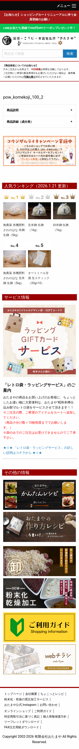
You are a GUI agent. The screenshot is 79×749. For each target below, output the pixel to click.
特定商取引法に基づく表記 (22, 716)
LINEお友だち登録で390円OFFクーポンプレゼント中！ (39, 28)
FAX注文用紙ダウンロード (21, 727)
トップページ (13, 694)
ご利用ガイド (43, 711)
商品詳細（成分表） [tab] (20, 121)
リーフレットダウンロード (22, 722)
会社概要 (31, 694)
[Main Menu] (74, 6)
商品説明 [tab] (13, 110)
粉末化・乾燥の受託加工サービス (26, 699)
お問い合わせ (49, 705)
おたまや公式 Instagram (20, 705)
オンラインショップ (17, 711)
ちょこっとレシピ (52, 694)
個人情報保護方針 (55, 716)
